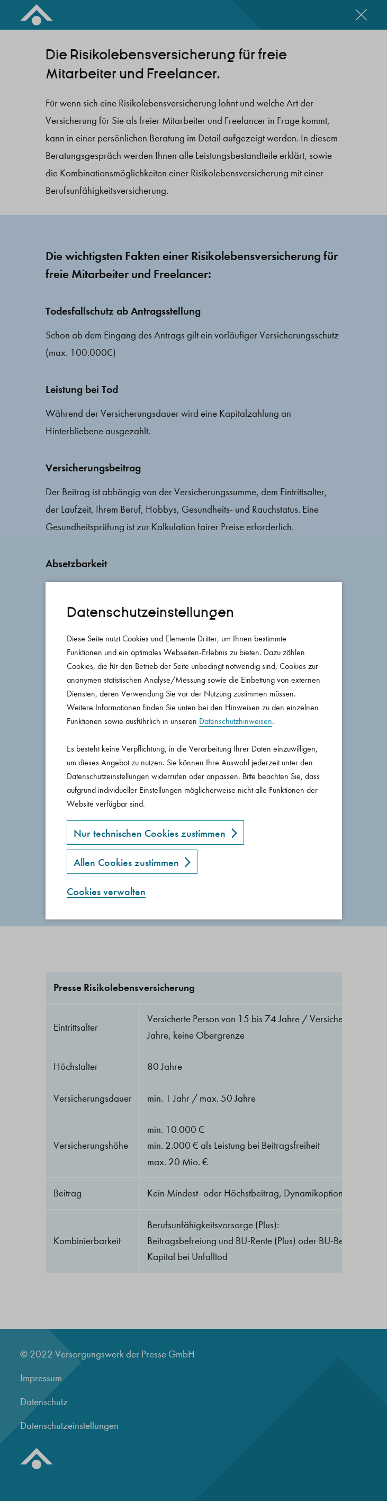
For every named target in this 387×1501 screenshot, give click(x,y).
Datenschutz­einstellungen (150, 612)
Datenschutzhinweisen (235, 721)
